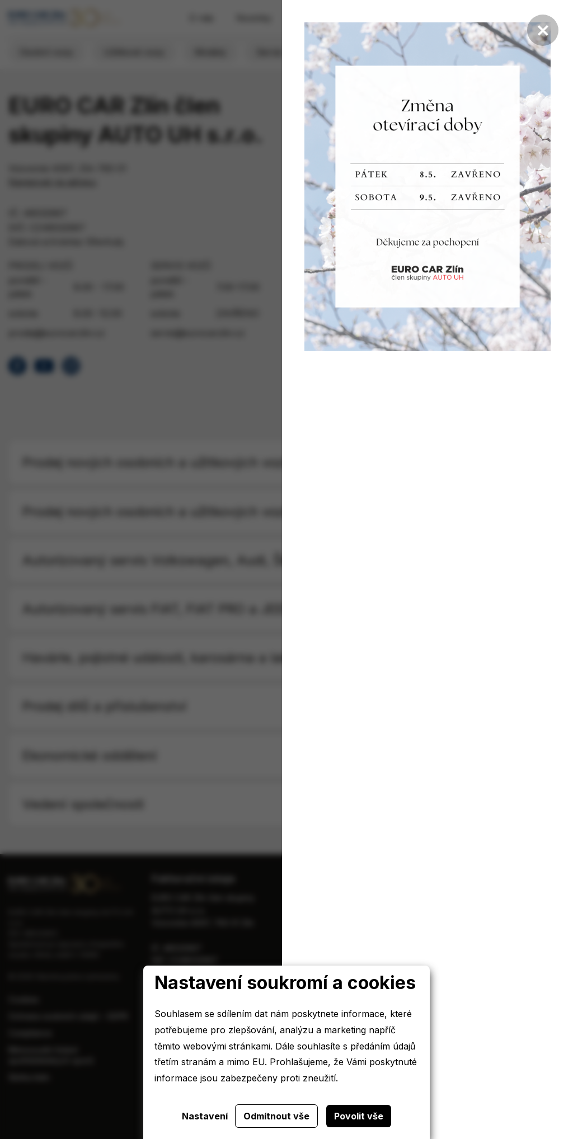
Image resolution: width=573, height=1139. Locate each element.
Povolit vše (358, 1116)
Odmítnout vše (276, 1116)
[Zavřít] (542, 30)
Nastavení (205, 1116)
